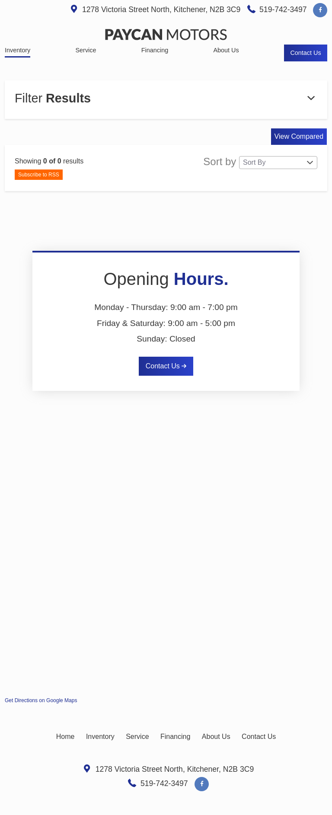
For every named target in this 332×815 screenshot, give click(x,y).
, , (162, 9)
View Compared (299, 136)
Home (65, 736)
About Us (216, 736)
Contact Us (166, 366)
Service (137, 736)
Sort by (260, 162)
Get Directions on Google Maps (41, 700)
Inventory (100, 736)
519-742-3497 (283, 9)
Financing (175, 736)
